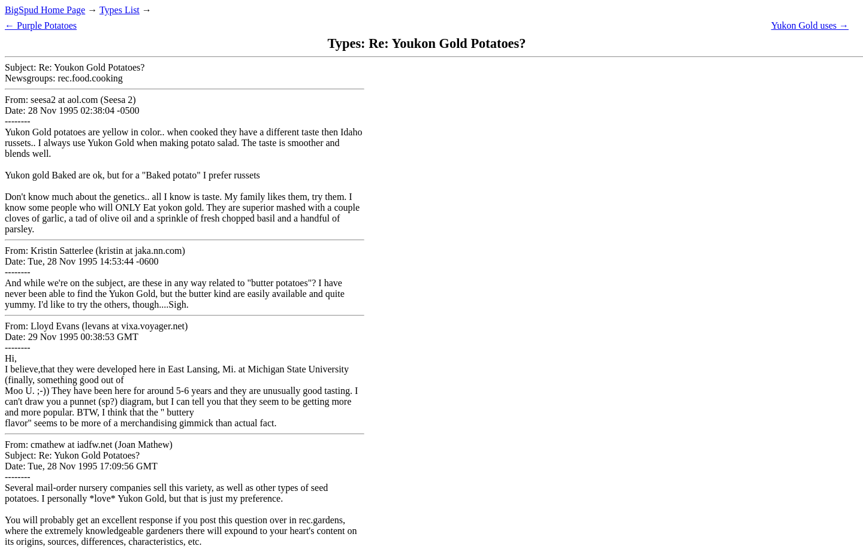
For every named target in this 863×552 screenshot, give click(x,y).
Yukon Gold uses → (810, 25)
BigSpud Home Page (45, 10)
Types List (119, 10)
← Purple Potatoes (41, 25)
